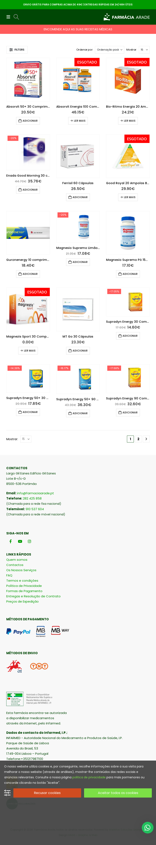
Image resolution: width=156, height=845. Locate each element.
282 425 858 (32, 498)
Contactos (14, 565)
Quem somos (16, 559)
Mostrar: (131, 50)
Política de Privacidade (24, 586)
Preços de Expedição (22, 601)
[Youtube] (20, 541)
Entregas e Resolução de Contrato (33, 596)
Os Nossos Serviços (21, 570)
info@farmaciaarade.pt (35, 493)
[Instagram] (29, 541)
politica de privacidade (89, 777)
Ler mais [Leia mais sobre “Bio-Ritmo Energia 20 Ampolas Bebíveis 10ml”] (130, 120)
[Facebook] (10, 541)
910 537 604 (35, 509)
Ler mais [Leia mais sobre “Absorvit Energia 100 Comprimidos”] (80, 120)
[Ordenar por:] (109, 50)
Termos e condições (22, 580)
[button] (9, 16)
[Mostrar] (144, 50)
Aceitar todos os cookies (118, 792)
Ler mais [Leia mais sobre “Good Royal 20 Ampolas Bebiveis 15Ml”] (130, 197)
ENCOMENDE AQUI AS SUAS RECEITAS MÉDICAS (78, 29)
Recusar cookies (47, 792)
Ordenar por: (84, 50)
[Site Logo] (127, 17)
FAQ (9, 575)
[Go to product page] (28, 79)
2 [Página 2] (138, 439)
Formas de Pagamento (24, 591)
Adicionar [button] (30, 120)
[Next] (146, 439)
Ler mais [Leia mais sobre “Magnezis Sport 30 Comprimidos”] (30, 350)
